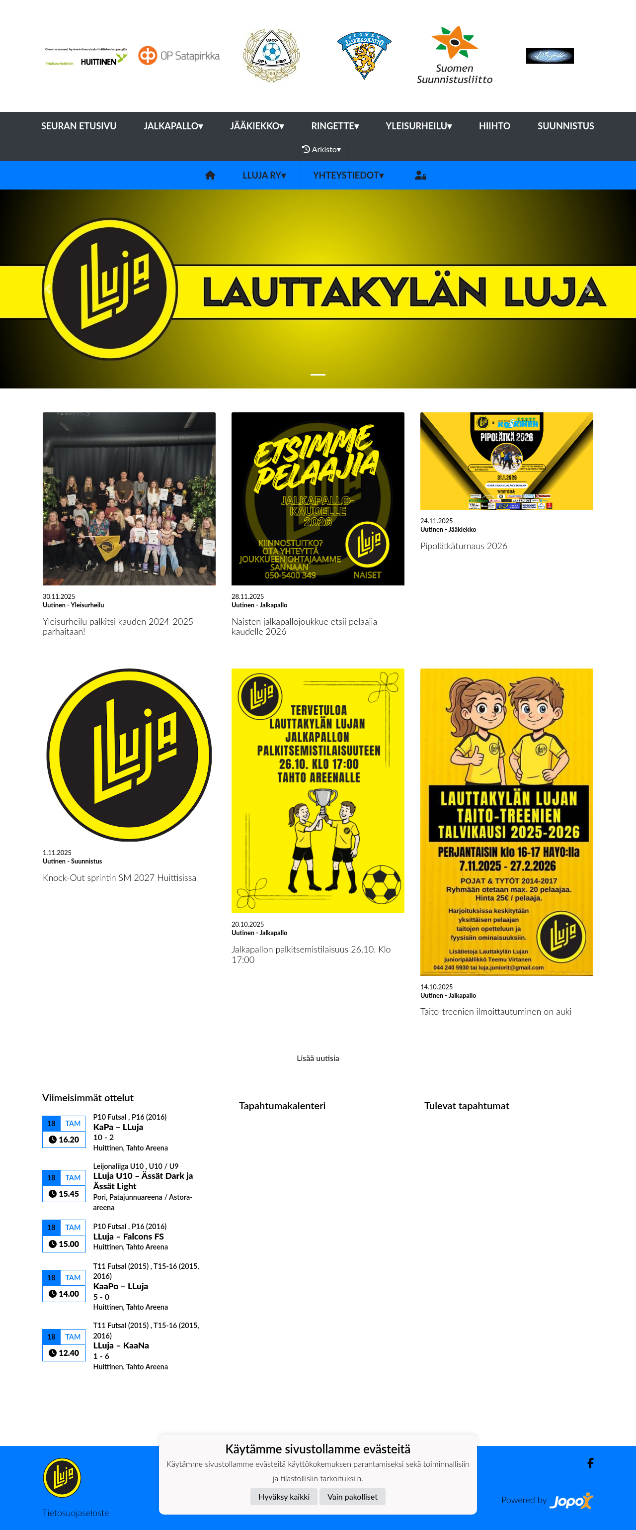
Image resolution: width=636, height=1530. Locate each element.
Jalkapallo (173, 125)
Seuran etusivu (79, 125)
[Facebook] (586, 1463)
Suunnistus (566, 125)
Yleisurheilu (419, 125)
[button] (47, 289)
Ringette (334, 125)
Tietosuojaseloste (75, 1512)
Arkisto (321, 149)
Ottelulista (67, 1388)
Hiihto (494, 125)
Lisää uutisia (318, 1057)
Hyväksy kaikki (284, 1496)
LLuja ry (264, 175)
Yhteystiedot (348, 175)
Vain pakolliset (352, 1496)
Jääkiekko (257, 125)
